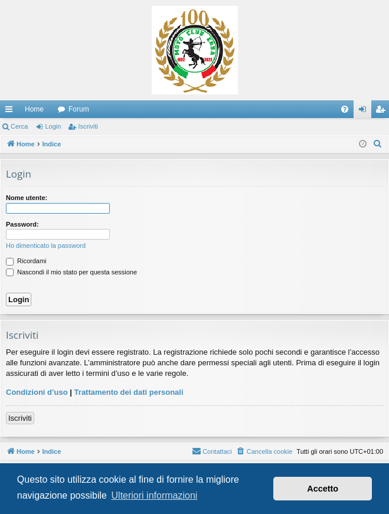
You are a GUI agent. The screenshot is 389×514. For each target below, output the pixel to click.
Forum (78, 109)
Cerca (19, 126)
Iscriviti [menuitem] (383, 111)
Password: (22, 224)
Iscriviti (88, 126)
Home (34, 109)
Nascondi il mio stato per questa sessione (71, 272)
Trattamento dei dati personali (129, 392)
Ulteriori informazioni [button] (155, 495)
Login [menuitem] (365, 111)
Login (53, 126)
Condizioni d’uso (37, 392)
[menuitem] (345, 109)
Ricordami (26, 260)
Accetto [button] (322, 488)
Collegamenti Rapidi (11, 111)
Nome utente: (26, 197)
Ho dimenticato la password (46, 245)
